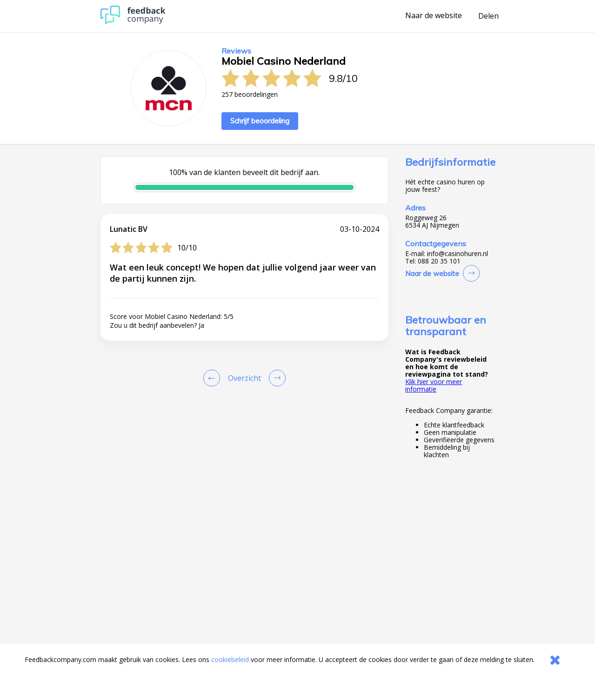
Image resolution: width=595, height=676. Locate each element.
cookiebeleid (230, 659)
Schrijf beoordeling (259, 120)
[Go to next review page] (275, 378)
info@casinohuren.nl (457, 253)
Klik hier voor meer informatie (433, 385)
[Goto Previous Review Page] (213, 378)
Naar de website (433, 15)
